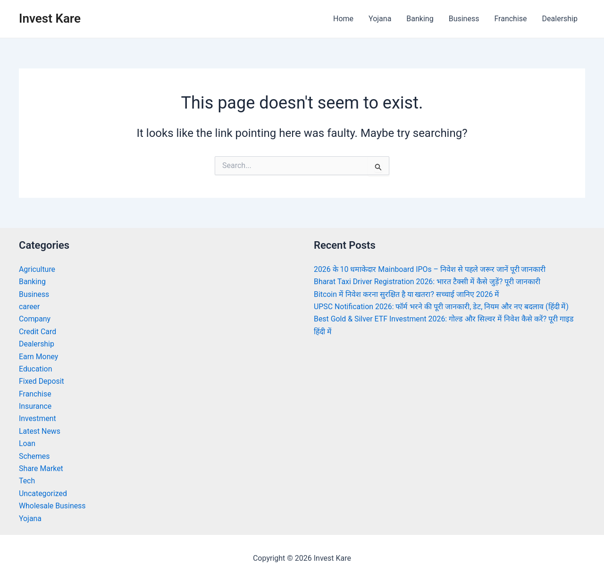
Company (35, 318)
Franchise (510, 18)
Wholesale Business (52, 505)
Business (464, 18)
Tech (27, 480)
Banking (419, 18)
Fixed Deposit (41, 381)
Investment (37, 418)
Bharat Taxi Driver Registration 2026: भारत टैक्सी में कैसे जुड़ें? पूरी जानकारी (427, 281)
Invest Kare (50, 18)
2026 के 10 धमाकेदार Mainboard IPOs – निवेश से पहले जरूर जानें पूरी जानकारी (430, 269)
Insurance (35, 406)
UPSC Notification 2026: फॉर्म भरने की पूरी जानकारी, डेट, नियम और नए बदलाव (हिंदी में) (442, 306)
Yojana (380, 18)
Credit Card (38, 331)
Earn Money (39, 356)
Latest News (40, 431)
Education (35, 368)
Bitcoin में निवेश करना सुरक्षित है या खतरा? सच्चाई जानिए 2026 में (407, 294)
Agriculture (37, 269)
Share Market (41, 468)
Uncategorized (43, 493)
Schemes (34, 456)
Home (343, 18)
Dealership (560, 18)
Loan (27, 443)
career (29, 306)
